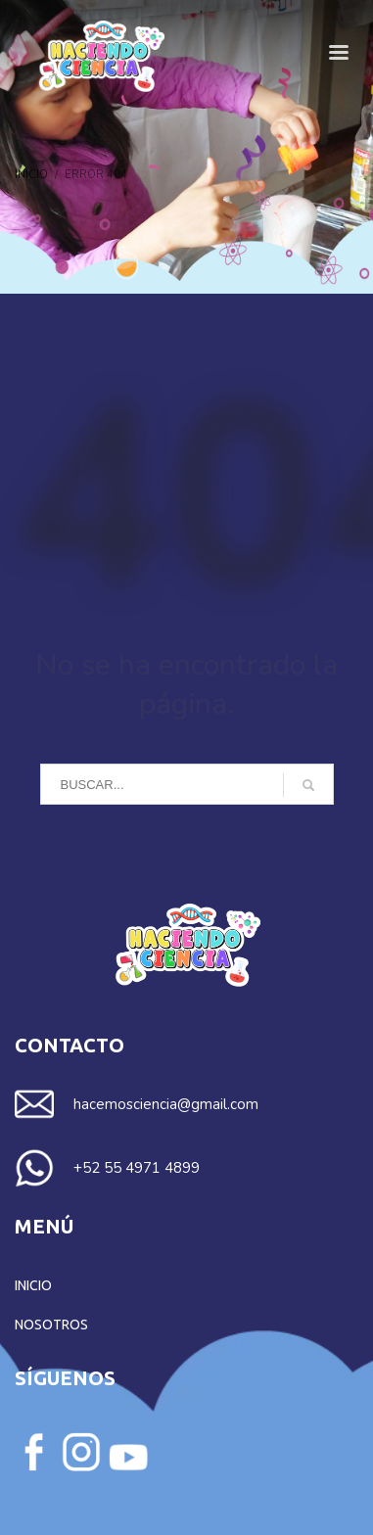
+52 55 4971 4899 (136, 1168)
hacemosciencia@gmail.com (165, 1104)
